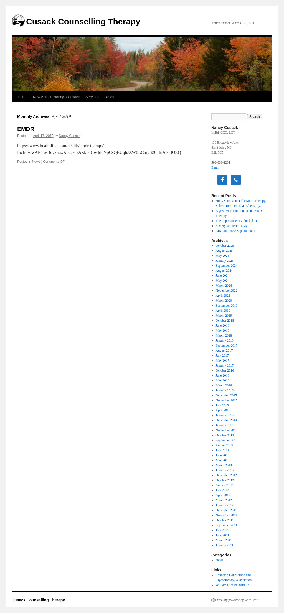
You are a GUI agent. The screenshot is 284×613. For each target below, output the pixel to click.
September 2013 (226, 440)
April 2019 (223, 310)
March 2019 (224, 315)
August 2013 (224, 445)
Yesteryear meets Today (231, 226)
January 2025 (225, 261)
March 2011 (224, 540)
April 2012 (223, 495)
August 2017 (224, 350)
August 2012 (224, 485)
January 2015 (225, 415)
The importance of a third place (237, 221)
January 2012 (225, 505)
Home (22, 97)
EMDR (25, 129)
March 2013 (224, 465)
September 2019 (226, 305)
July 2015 (222, 405)
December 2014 (226, 420)
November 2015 (226, 400)
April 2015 (223, 410)
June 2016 (222, 375)
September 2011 (226, 525)
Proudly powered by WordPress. (238, 600)
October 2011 (225, 520)
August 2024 (224, 271)
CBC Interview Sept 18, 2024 (235, 231)
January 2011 (225, 545)
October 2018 (225, 320)
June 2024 (222, 276)
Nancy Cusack (69, 136)
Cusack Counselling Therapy (83, 21)
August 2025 (224, 251)
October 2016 (225, 370)
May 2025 (222, 256)
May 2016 (222, 380)
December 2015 (226, 395)
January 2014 (225, 425)
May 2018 (222, 330)
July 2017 (222, 355)
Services (92, 97)
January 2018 (225, 340)
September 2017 (226, 345)
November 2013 (226, 430)
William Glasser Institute (232, 585)
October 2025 (225, 246)
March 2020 (224, 300)
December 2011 (226, 510)
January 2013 (225, 470)
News (36, 162)
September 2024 (226, 266)
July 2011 (222, 530)
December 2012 (226, 475)
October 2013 (225, 435)
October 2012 (225, 480)
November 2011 (226, 515)
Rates (109, 97)
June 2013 (222, 455)
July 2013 (222, 450)
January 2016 (225, 390)
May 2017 (222, 360)
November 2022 (226, 290)
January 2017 (225, 365)
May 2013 (222, 460)
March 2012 (224, 500)
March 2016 (224, 385)
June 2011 (222, 535)
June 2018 (222, 325)
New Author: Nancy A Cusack (56, 97)
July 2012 (222, 490)
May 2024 (222, 281)
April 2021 (223, 295)
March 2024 (224, 286)
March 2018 (224, 335)
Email (215, 167)
